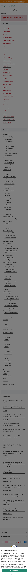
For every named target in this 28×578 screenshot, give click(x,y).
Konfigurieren (14, 575)
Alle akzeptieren (14, 570)
